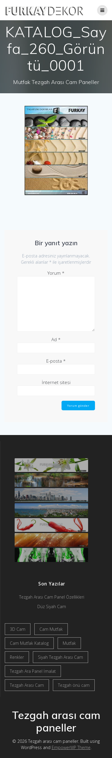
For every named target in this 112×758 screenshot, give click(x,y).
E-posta (56, 361)
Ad (56, 339)
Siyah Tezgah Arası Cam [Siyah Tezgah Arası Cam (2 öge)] (60, 657)
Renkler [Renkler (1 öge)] (17, 657)
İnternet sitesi (56, 382)
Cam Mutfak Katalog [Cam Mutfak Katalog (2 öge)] (29, 643)
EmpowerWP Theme (71, 747)
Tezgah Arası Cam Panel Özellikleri (51, 597)
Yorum (56, 273)
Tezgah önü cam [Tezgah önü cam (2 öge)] (74, 685)
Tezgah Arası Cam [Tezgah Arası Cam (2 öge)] (27, 685)
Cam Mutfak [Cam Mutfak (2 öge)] (51, 629)
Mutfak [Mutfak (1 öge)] (69, 643)
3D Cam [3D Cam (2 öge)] (17, 629)
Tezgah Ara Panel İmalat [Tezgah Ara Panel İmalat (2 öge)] (33, 671)
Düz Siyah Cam (51, 606)
